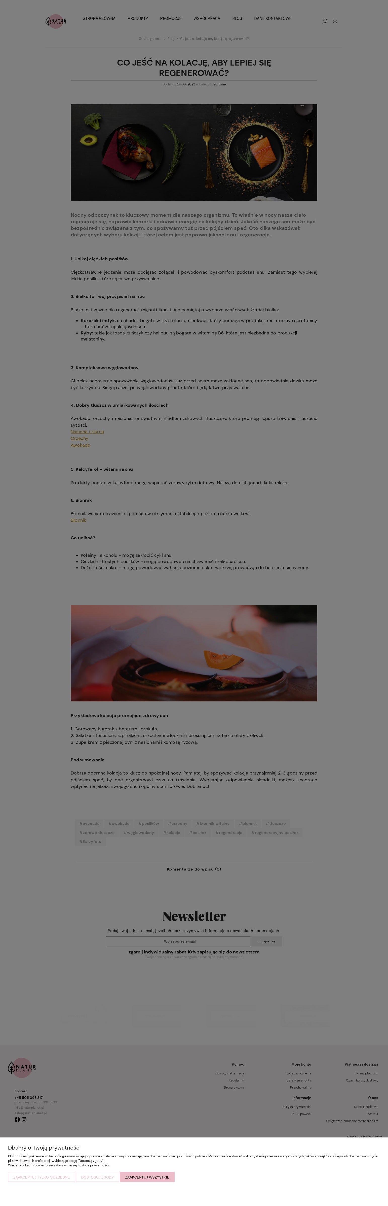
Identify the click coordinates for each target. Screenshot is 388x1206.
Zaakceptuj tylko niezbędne (41, 1177)
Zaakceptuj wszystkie (147, 1177)
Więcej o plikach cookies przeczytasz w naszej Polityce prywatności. (58, 1165)
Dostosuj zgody (97, 1177)
